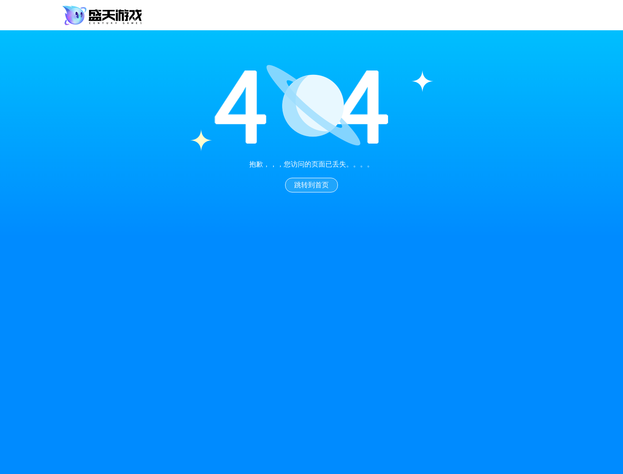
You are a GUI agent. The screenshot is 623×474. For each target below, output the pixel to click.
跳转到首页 (311, 185)
